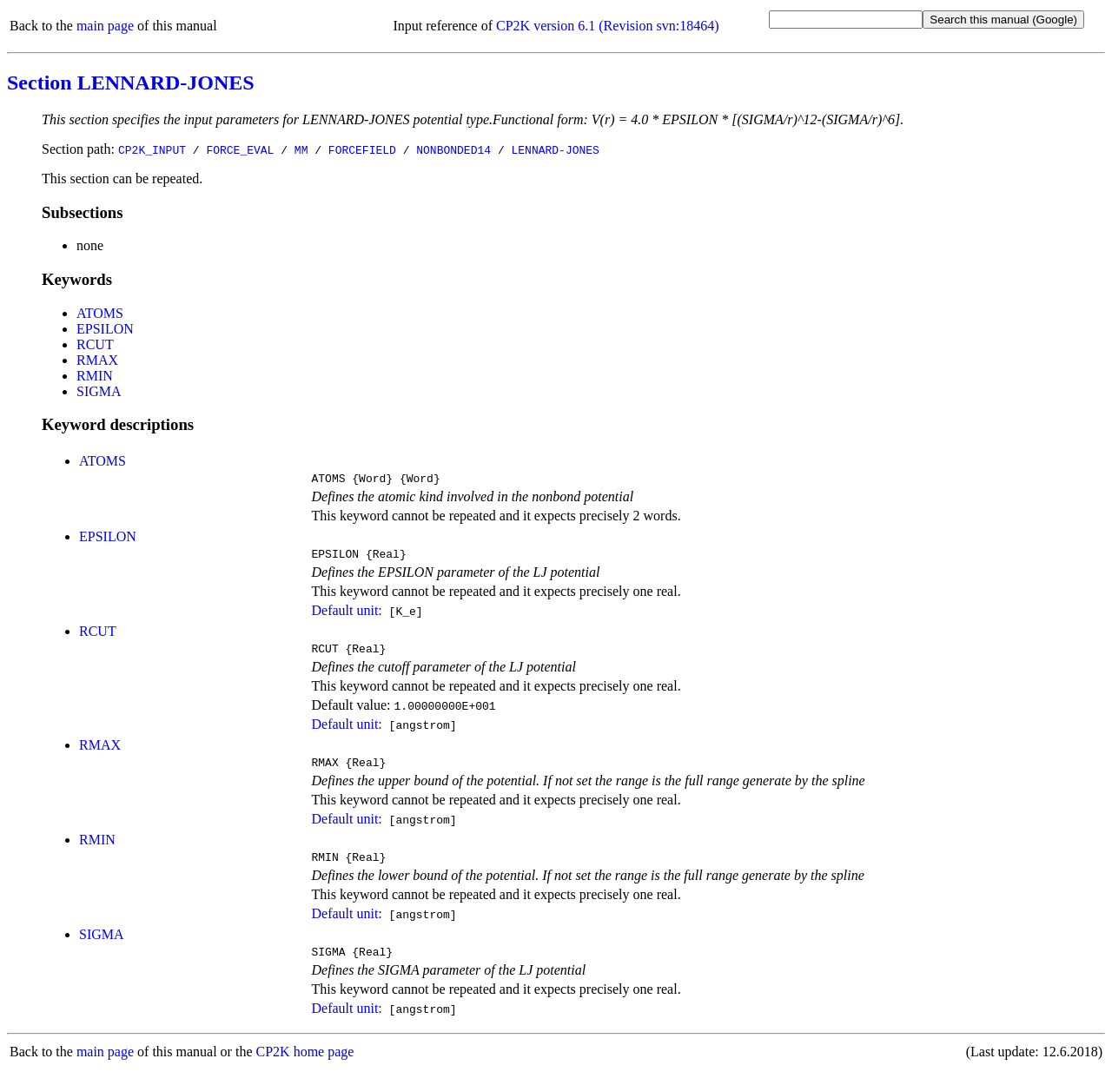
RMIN (94, 375)
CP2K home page (305, 1067)
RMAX (97, 360)
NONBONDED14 (453, 149)
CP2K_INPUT (152, 149)
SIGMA (99, 391)
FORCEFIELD (362, 149)
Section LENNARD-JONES (131, 82)
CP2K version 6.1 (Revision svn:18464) (607, 25)
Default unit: (346, 615)
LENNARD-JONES (555, 149)
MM (301, 149)
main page (105, 25)
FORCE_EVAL (240, 149)
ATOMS (99, 313)
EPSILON (105, 328)
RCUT (95, 344)
